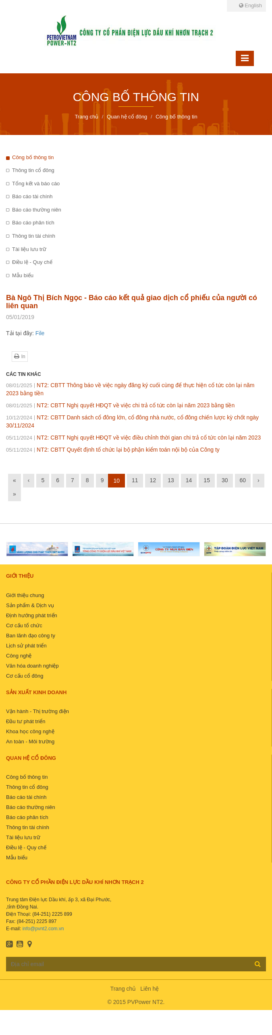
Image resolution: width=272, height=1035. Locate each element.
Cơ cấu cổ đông (24, 676)
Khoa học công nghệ (30, 731)
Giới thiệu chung (25, 595)
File (40, 333)
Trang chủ (123, 988)
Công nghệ (18, 656)
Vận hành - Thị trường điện (37, 711)
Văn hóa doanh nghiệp (32, 666)
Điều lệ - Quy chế (32, 262)
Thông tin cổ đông (33, 170)
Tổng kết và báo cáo (36, 183)
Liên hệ (149, 988)
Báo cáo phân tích (33, 223)
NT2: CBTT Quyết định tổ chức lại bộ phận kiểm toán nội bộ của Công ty (113, 449)
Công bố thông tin (33, 157)
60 (243, 480)
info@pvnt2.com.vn (43, 928)
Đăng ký (257, 963)
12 (153, 480)
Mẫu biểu (22, 275)
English (250, 5)
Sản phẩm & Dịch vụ (30, 605)
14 (189, 480)
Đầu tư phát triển (25, 721)
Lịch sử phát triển (26, 646)
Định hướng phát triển (31, 615)
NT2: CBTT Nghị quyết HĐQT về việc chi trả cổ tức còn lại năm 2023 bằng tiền (120, 405)
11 (135, 480)
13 (171, 480)
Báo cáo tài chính (32, 196)
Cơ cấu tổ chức (24, 625)
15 (206, 480)
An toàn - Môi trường (30, 741)
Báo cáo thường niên (36, 210)
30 (225, 480)
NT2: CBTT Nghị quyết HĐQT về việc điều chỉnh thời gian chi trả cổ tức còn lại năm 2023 (133, 437)
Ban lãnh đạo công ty (30, 636)
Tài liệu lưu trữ (29, 249)
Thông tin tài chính (33, 236)
